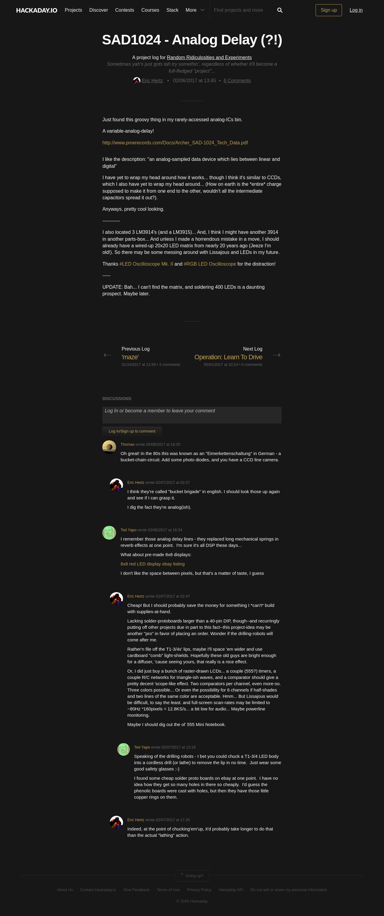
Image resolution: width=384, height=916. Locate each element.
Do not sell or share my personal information (288, 889)
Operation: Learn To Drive (228, 357)
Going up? (192, 875)
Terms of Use (168, 889)
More (196, 10)
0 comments (252, 364)
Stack (172, 10)
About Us (65, 889)
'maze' (130, 357)
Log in (356, 10)
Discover (98, 10)
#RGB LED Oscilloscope (210, 264)
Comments (237, 80)
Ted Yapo (128, 530)
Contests (124, 10)
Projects (73, 10)
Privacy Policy (199, 889)
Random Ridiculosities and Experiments (209, 57)
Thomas (127, 444)
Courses (150, 10)
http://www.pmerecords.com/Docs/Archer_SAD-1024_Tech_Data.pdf (175, 142)
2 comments (169, 364)
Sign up (329, 10)
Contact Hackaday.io (98, 889)
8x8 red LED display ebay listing (152, 563)
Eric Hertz (148, 80)
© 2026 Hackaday (192, 901)
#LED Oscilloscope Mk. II (146, 264)
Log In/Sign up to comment (132, 431)
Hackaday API (231, 889)
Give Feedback (136, 889)
